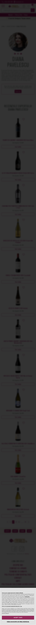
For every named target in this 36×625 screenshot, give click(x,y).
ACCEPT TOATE (18, 617)
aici (8, 602)
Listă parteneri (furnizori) (5, 613)
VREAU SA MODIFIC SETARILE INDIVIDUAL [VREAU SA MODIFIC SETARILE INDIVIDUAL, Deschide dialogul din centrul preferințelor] (18, 621)
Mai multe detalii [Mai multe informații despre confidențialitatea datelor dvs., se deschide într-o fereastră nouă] (27, 596)
